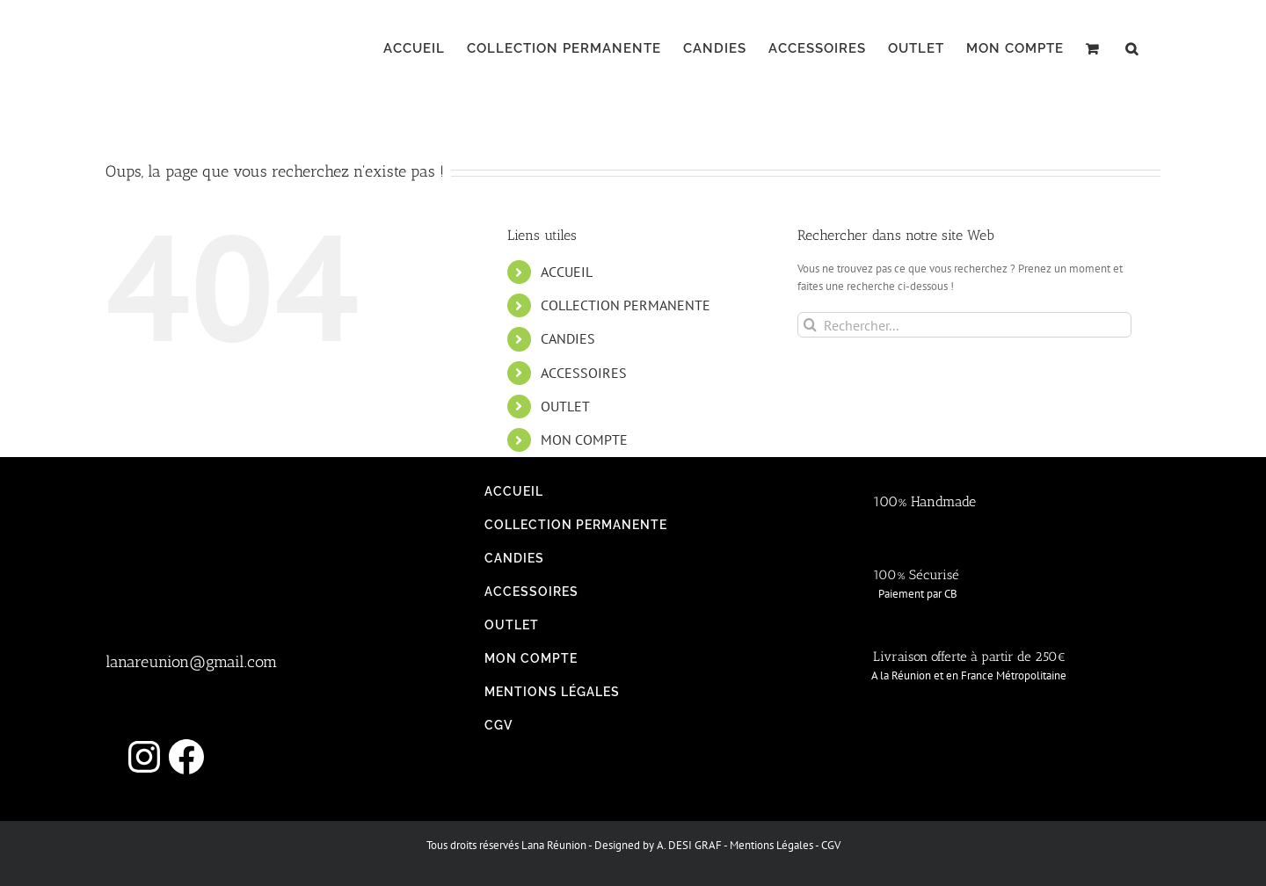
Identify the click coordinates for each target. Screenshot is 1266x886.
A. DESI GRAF (689, 845)
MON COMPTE (584, 439)
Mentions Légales (771, 845)
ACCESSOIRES (584, 372)
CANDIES (568, 338)
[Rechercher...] (964, 325)
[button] (1132, 48)
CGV (830, 845)
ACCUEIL (567, 271)
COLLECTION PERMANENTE (625, 305)
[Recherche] (810, 325)
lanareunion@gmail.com (191, 662)
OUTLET (565, 406)
